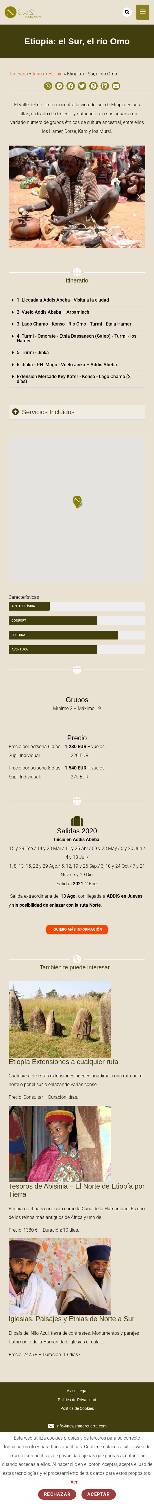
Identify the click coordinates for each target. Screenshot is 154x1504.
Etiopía (56, 74)
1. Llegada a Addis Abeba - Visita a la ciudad (63, 300)
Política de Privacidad (77, 1399)
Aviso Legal (77, 1390)
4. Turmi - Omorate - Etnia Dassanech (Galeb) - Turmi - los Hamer (76, 338)
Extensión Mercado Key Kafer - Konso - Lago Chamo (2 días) (74, 379)
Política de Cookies (77, 1408)
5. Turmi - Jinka (33, 352)
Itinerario (19, 74)
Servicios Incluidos (48, 412)
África (38, 74)
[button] (48, 86)
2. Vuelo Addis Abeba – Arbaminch (53, 312)
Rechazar (57, 1494)
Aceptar (98, 1494)
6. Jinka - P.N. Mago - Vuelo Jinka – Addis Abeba (67, 364)
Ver (74, 1482)
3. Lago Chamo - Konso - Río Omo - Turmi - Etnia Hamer (74, 324)
